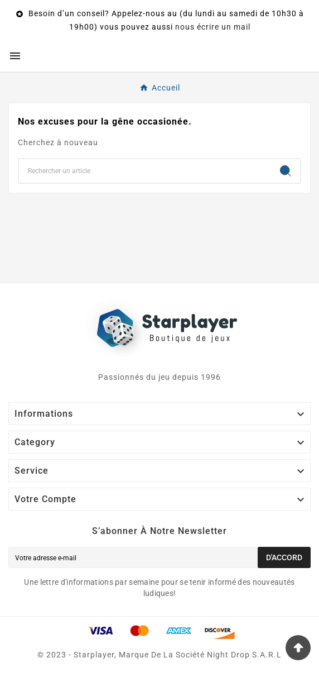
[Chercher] (145, 171)
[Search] (285, 171)
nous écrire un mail (212, 26)
